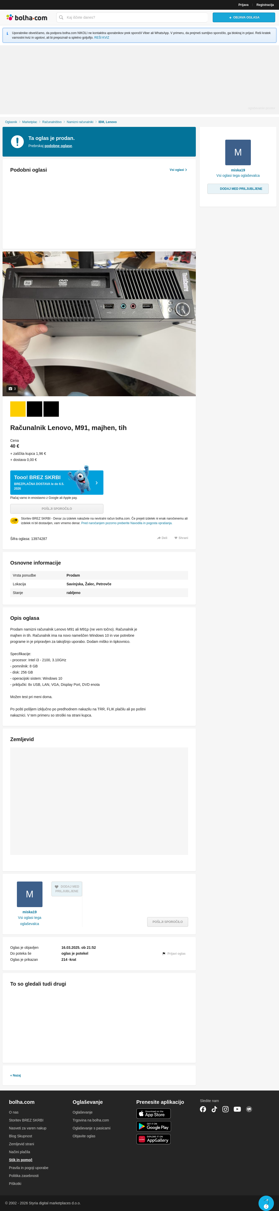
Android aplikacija (153, 1126)
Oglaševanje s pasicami (92, 1128)
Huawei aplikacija (153, 1139)
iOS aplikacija (153, 1113)
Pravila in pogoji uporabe (28, 1168)
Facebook (203, 1109)
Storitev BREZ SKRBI (26, 1120)
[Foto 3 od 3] (51, 409)
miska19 (30, 912)
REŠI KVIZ (101, 37)
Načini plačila (19, 1152)
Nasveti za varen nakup (27, 1128)
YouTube (237, 1109)
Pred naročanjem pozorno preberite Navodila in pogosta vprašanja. (126, 523)
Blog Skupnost (20, 1136)
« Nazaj (15, 1075)
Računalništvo (51, 122)
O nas (13, 1112)
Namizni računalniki (80, 122)
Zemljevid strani (21, 1144)
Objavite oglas (84, 1136)
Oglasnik (11, 122)
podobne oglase (58, 146)
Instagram (225, 1109)
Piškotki (15, 1184)
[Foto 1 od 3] (18, 409)
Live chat (266, 1203)
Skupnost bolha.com (249, 1109)
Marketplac (29, 122)
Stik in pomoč (21, 1160)
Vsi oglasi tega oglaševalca (29, 921)
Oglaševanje (83, 1112)
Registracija (265, 5)
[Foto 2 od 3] (34, 409)
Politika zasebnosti (24, 1176)
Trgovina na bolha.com (91, 1120)
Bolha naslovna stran (27, 17)
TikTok (214, 1109)
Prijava (244, 5)
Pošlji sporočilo (57, 509)
